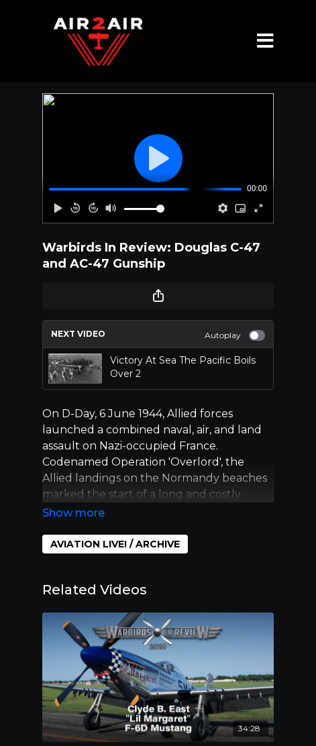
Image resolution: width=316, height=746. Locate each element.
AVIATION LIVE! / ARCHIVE (115, 544)
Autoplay (235, 335)
